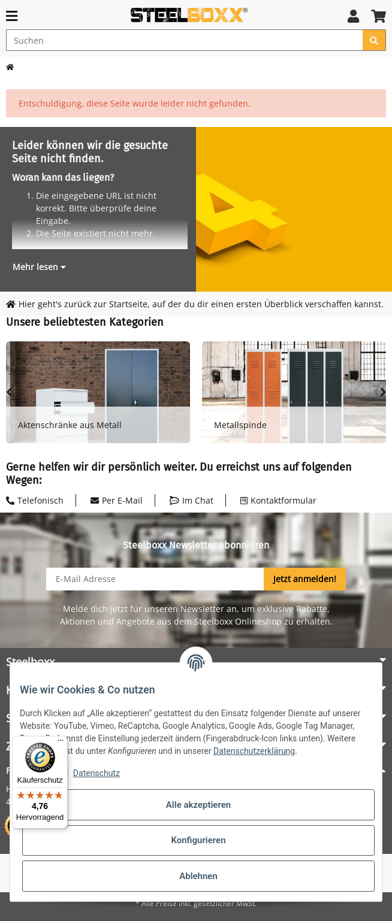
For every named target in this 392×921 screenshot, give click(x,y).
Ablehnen (198, 876)
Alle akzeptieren (198, 804)
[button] (353, 16)
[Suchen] (184, 40)
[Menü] (60, 743)
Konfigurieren (198, 840)
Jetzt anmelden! (304, 578)
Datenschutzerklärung (254, 751)
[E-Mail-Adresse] (155, 579)
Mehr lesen (39, 266)
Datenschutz (96, 773)
